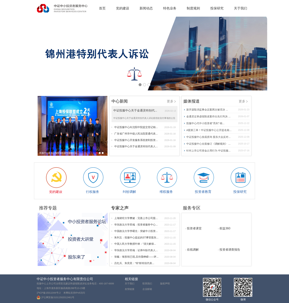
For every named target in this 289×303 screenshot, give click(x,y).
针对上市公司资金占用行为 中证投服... (217, 150)
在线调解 (193, 249)
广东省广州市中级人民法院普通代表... (145, 133)
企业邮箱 (147, 289)
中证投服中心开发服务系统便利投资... (145, 140)
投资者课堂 (194, 228)
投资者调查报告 (230, 249)
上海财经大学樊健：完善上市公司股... (145, 218)
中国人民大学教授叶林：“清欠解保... (145, 244)
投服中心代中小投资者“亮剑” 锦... (217, 123)
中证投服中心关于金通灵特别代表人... (145, 146)
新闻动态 (146, 8)
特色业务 (169, 8)
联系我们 (147, 283)
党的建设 (122, 8)
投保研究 (217, 8)
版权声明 (165, 283)
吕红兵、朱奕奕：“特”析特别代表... (145, 263)
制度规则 (193, 8)
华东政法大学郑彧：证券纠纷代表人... (145, 250)
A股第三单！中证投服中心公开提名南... (217, 130)
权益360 (225, 228)
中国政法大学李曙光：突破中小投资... (145, 231)
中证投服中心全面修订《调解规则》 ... (217, 143)
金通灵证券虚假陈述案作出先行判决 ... (217, 116)
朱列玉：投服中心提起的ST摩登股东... (145, 237)
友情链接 (129, 289)
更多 (171, 101)
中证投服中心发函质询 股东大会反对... (217, 137)
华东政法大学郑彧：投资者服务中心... (145, 224)
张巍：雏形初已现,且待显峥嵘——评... (145, 256)
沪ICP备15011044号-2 (49, 292)
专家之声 (120, 207)
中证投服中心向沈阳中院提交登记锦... (145, 127)
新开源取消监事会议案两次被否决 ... (217, 109)
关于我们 (240, 8)
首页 (102, 8)
